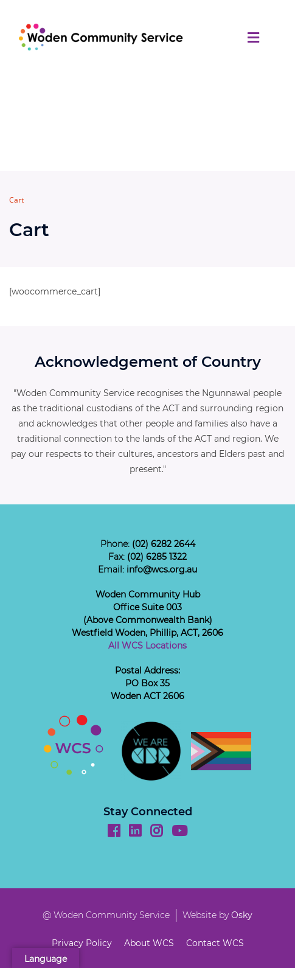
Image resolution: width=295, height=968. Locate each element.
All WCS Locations (147, 645)
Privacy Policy (82, 943)
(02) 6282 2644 (163, 543)
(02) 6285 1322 (157, 556)
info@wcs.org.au (162, 569)
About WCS (149, 943)
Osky (241, 915)
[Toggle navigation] (253, 37)
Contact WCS (215, 943)
